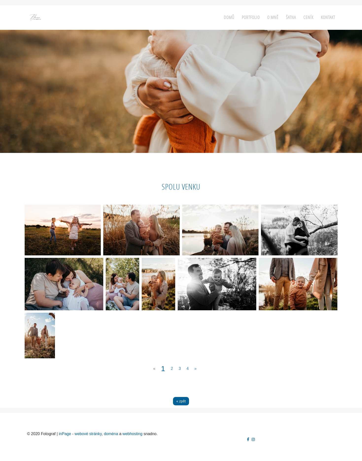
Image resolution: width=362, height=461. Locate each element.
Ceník (308, 17)
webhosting (132, 434)
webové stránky (88, 434)
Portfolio (251, 17)
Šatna (291, 17)
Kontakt (328, 17)
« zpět (181, 401)
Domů (229, 17)
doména (111, 434)
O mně (272, 17)
